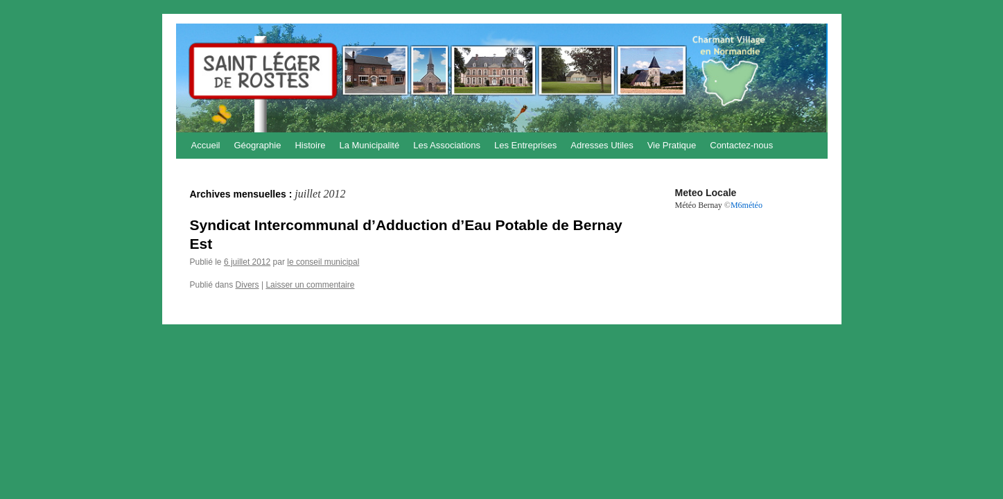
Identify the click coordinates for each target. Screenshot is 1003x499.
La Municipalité (369, 145)
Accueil (205, 145)
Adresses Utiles (601, 145)
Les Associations (446, 145)
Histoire (310, 145)
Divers (247, 285)
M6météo (746, 205)
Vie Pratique (672, 145)
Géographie (257, 145)
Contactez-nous (741, 145)
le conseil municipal (323, 262)
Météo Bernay (698, 205)
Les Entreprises (525, 145)
